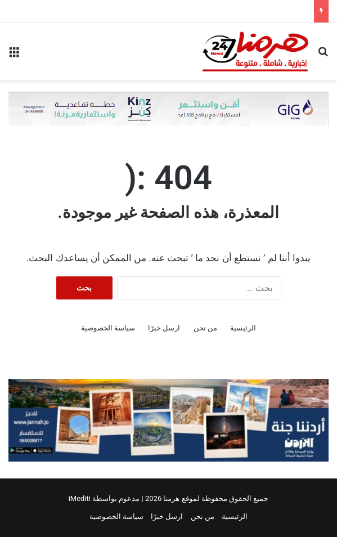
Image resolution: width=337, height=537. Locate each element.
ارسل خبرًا (164, 328)
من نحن (205, 328)
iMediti (80, 498)
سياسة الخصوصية (108, 328)
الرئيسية (243, 328)
